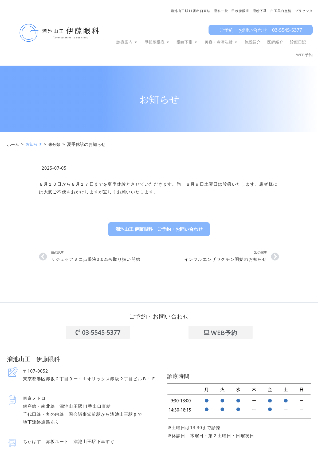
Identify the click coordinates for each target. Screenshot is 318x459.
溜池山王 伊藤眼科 (38, 358)
